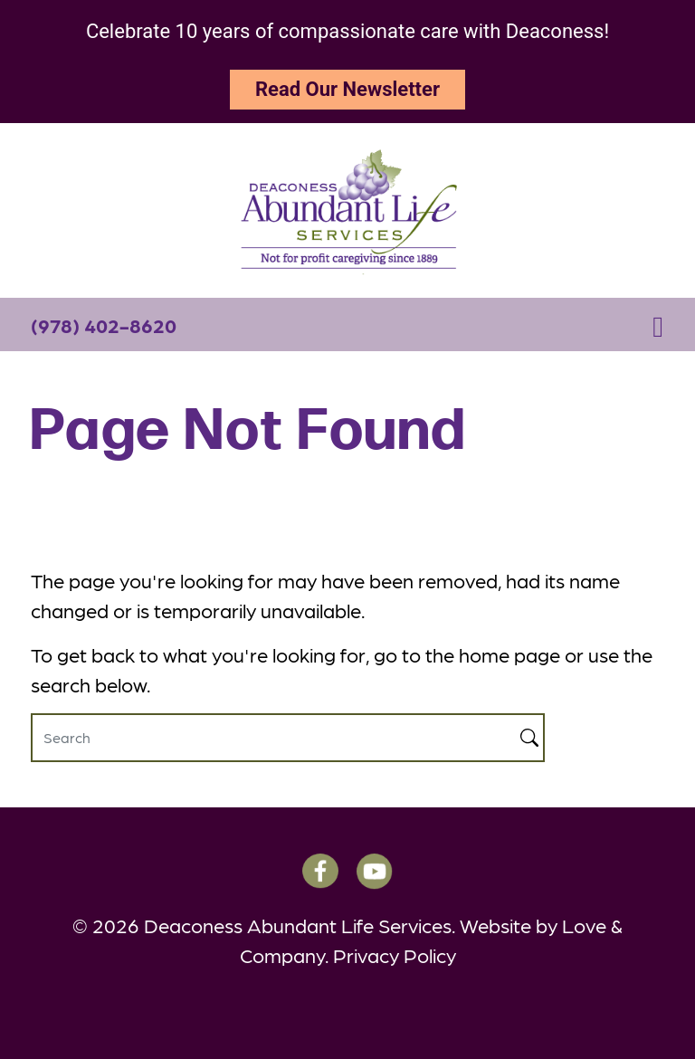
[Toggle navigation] (658, 324)
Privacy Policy (394, 954)
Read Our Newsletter (347, 89)
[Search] (273, 737)
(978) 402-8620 (103, 324)
